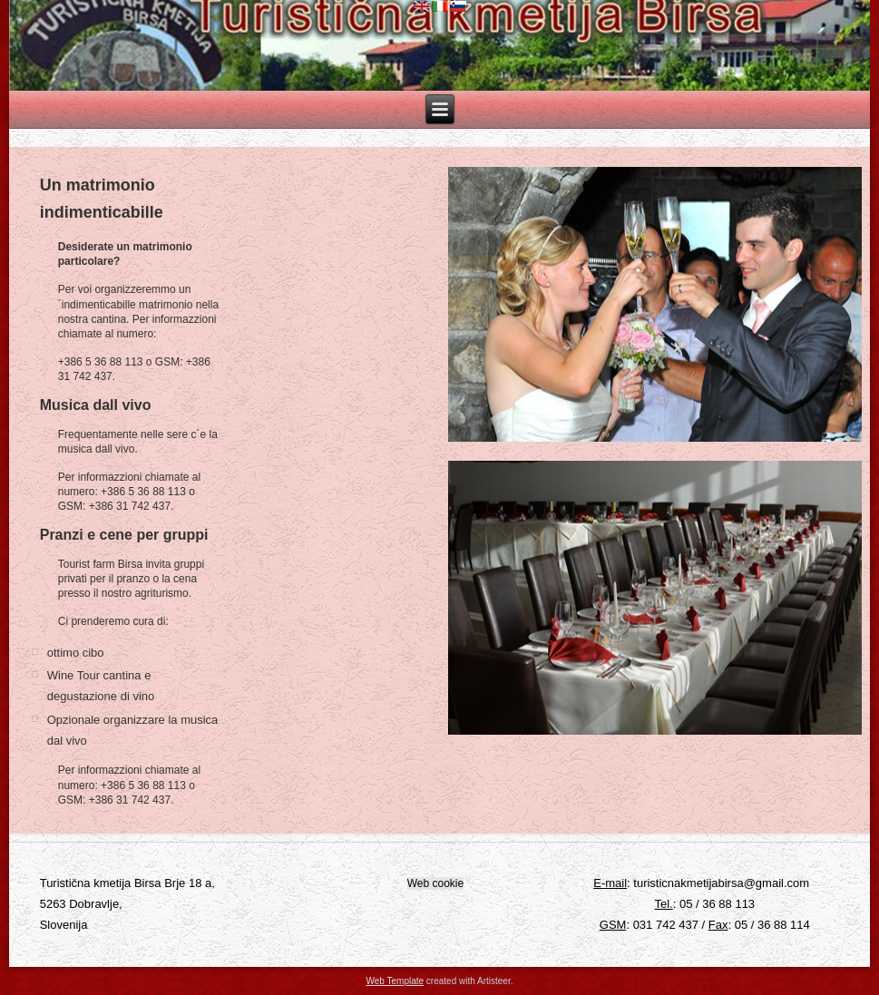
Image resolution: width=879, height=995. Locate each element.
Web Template (395, 981)
